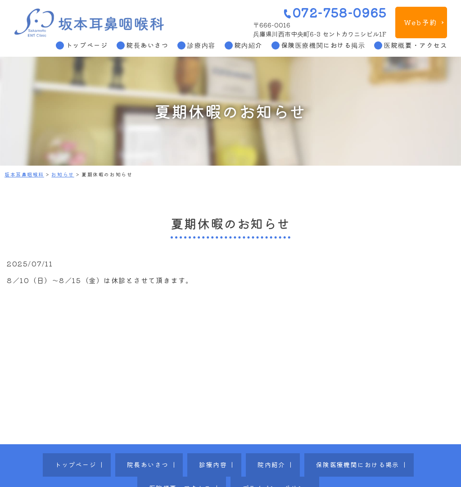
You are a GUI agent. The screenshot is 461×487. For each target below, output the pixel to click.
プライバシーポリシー (395, 458)
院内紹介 (248, 45)
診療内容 (201, 45)
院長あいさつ (147, 45)
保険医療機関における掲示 (323, 45)
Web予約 (420, 22)
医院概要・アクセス (415, 45)
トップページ (87, 45)
